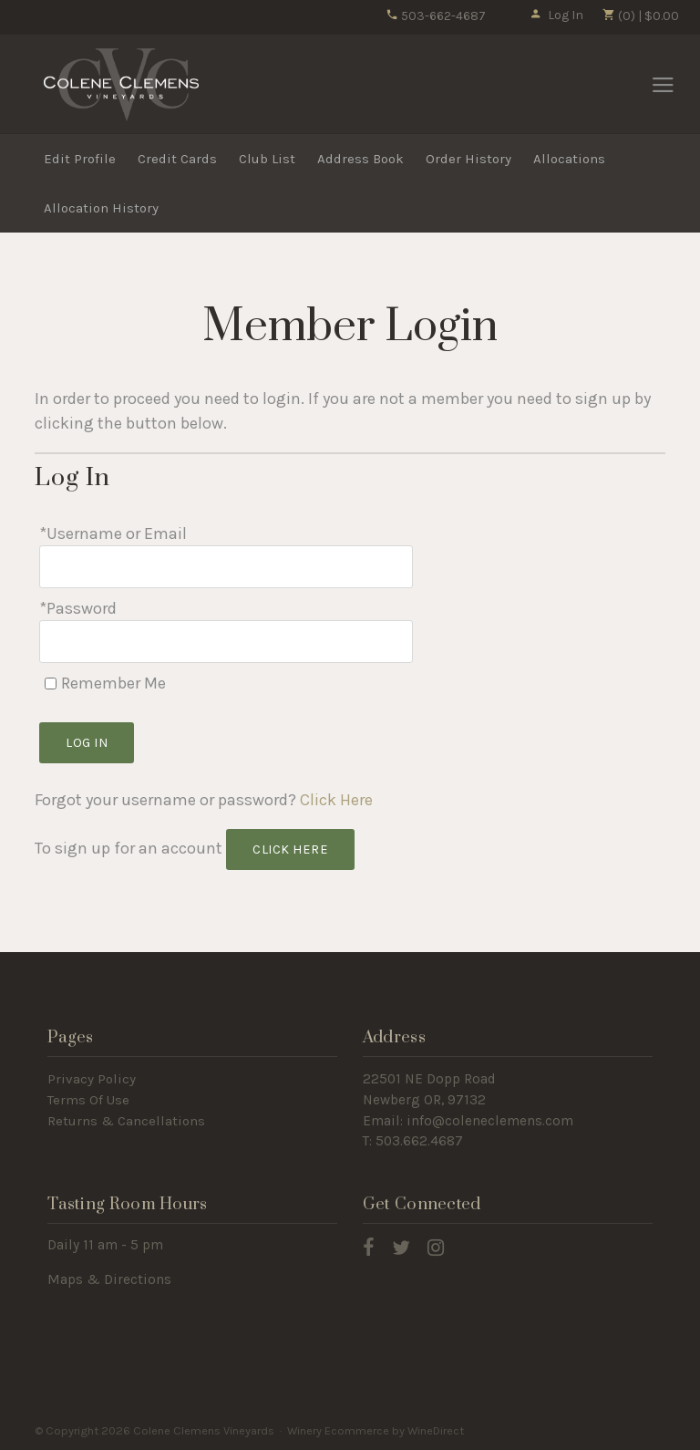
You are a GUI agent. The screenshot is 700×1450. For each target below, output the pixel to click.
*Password (78, 608)
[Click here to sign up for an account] (290, 849)
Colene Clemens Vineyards (121, 84)
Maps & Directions (109, 1279)
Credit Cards (177, 158)
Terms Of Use (88, 1100)
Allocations (569, 158)
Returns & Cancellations (126, 1121)
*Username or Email (113, 533)
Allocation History (101, 208)
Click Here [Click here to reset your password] (336, 800)
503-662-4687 (436, 16)
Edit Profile (80, 158)
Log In (556, 15)
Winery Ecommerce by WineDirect (375, 1430)
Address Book (360, 158)
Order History (468, 158)
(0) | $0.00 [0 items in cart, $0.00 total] (640, 16)
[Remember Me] (51, 683)
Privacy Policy (91, 1079)
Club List (267, 158)
